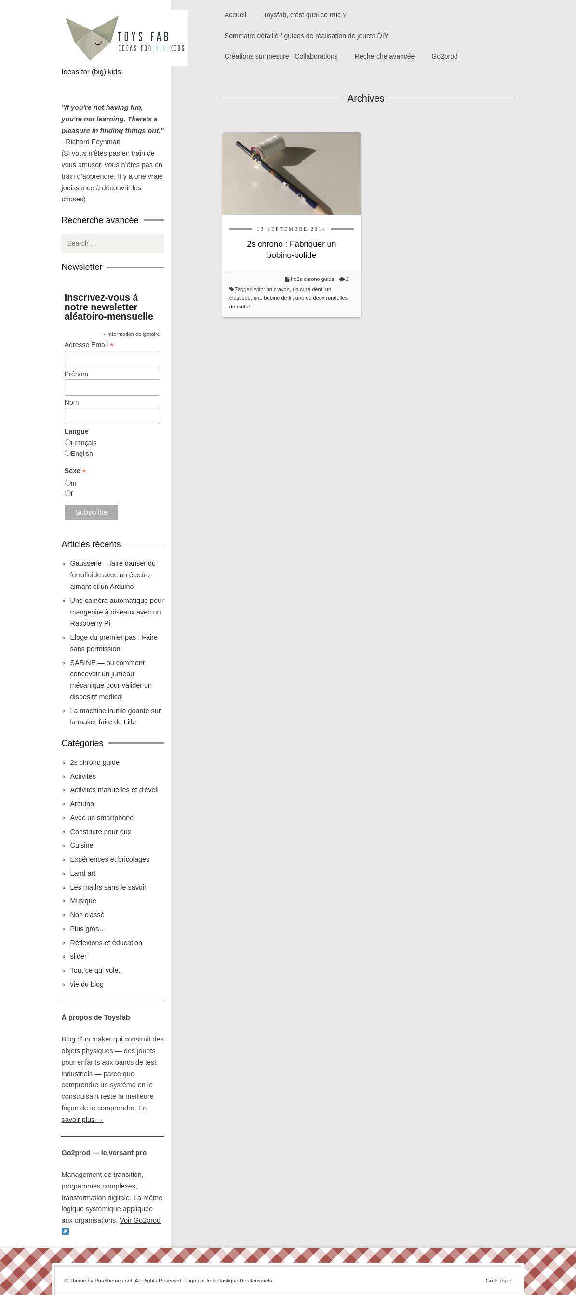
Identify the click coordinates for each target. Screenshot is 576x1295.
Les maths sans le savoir (108, 887)
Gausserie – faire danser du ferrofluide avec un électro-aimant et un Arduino (113, 575)
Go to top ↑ (499, 1280)
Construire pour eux (100, 832)
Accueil (235, 15)
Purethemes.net (113, 1280)
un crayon (278, 289)
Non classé (87, 915)
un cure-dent (307, 289)
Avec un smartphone (102, 818)
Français (84, 443)
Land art (82, 873)
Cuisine (81, 845)
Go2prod (444, 56)
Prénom (76, 374)
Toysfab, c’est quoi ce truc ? (305, 15)
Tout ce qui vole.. (96, 970)
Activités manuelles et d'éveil (114, 790)
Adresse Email (89, 344)
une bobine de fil (273, 298)
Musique (83, 901)
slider (78, 956)
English (82, 453)
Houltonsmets (256, 1280)
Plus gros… (88, 929)
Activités (83, 776)
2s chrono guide (315, 279)
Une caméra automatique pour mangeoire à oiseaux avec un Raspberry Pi (116, 612)
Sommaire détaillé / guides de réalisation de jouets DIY (306, 36)
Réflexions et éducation (106, 943)
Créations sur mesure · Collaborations (281, 56)
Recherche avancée (385, 56)
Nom (72, 402)
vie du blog (87, 984)
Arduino (82, 804)
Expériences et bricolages (110, 859)
